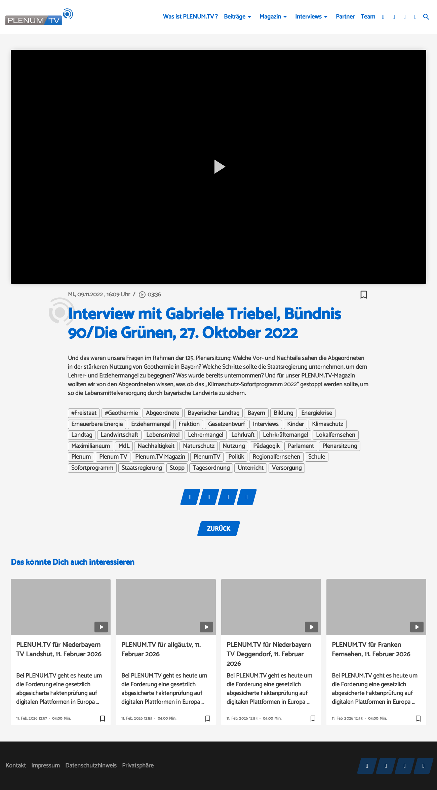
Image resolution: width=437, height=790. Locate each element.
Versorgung (287, 468)
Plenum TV (113, 457)
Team (368, 16)
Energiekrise (316, 413)
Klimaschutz (327, 424)
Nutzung (234, 446)
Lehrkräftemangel (285, 435)
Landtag (81, 435)
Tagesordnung (211, 468)
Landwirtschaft (119, 435)
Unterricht (251, 468)
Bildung (283, 413)
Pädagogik (266, 446)
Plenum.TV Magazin (160, 457)
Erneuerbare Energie (97, 424)
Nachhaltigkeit (155, 446)
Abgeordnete (162, 413)
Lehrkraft (242, 435)
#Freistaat (83, 413)
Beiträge (234, 16)
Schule (316, 457)
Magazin (270, 16)
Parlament (301, 446)
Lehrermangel (205, 435)
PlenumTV (207, 457)
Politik (236, 457)
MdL (123, 446)
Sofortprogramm (92, 468)
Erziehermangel (150, 424)
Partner (345, 16)
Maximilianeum (90, 446)
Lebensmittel (163, 435)
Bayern (256, 413)
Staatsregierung (142, 468)
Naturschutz (198, 446)
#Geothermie (121, 413)
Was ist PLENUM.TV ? (190, 16)
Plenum (81, 457)
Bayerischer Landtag (213, 413)
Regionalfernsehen (276, 457)
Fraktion (189, 424)
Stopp (177, 468)
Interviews (308, 16)
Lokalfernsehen (335, 435)
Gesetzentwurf (226, 424)
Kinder (295, 424)
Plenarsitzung (339, 446)
